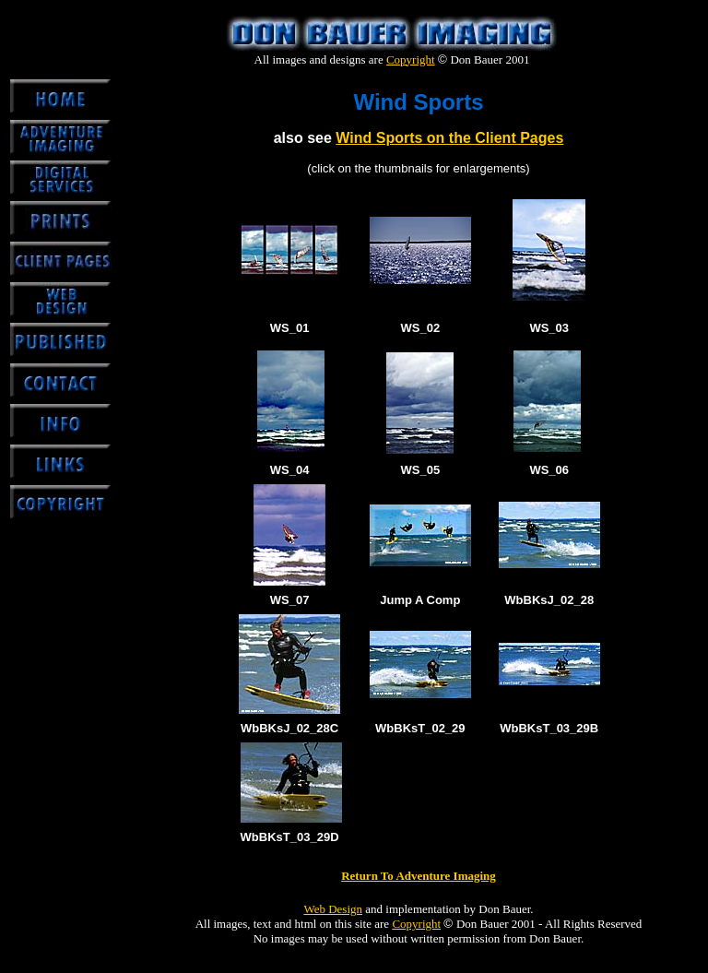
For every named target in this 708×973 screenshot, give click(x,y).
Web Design (332, 909)
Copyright (410, 59)
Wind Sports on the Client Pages (449, 138)
